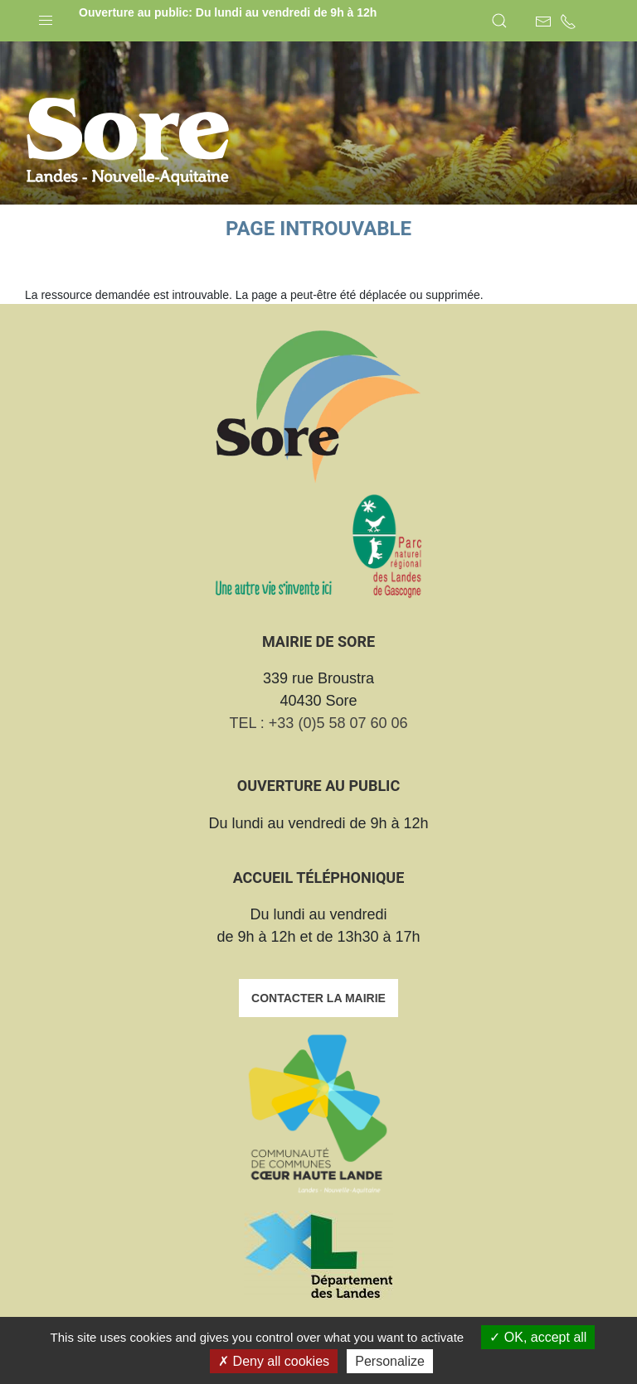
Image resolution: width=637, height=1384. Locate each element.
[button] (45, 16)
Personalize (390, 1361)
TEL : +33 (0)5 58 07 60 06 (319, 723)
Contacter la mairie (318, 998)
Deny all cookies (273, 1361)
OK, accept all (537, 1337)
